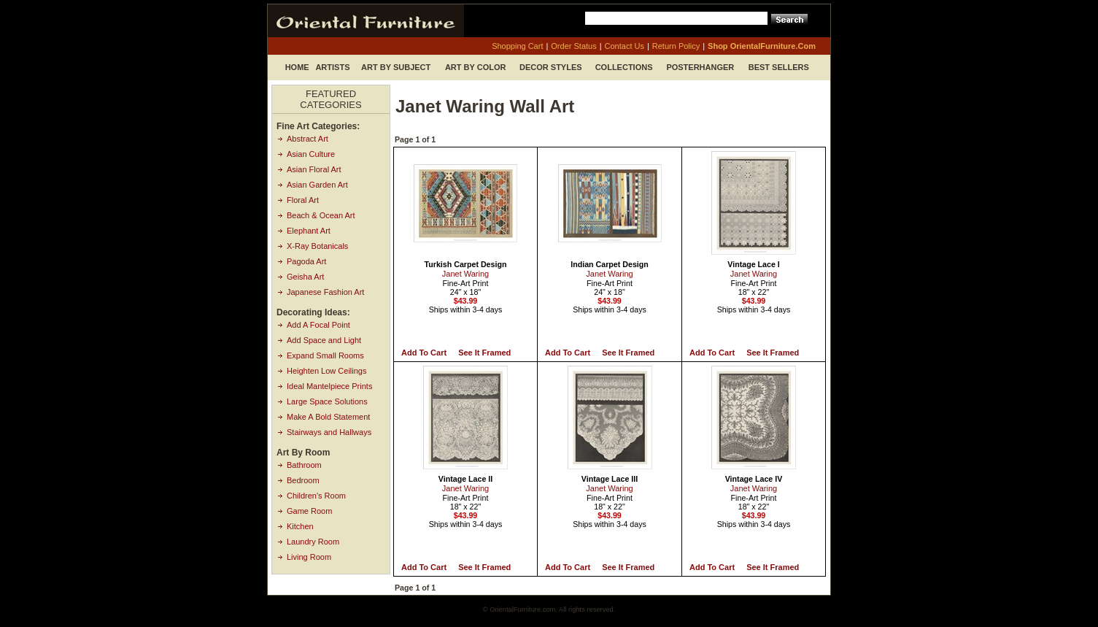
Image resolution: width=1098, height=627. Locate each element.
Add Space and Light (324, 340)
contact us (624, 46)
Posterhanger (700, 67)
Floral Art (303, 200)
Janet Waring (465, 273)
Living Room (309, 557)
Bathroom (304, 465)
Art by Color (475, 67)
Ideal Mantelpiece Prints (329, 386)
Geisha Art (305, 276)
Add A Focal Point (318, 324)
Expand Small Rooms (325, 355)
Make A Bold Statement (328, 416)
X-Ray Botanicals (317, 246)
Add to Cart (423, 352)
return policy (676, 46)
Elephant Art (308, 230)
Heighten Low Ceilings (326, 370)
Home (297, 67)
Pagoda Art (306, 261)
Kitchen (300, 526)
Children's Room (316, 495)
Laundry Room (313, 541)
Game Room (309, 511)
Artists (332, 67)
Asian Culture (311, 154)
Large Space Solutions (327, 401)
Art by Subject (395, 67)
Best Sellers (779, 67)
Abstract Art (307, 138)
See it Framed (484, 352)
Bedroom (303, 480)
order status (573, 46)
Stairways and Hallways (329, 432)
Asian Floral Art (314, 169)
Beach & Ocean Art (321, 215)
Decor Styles (550, 67)
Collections (624, 67)
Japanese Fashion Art (325, 292)
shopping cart (517, 46)
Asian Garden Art (317, 184)
